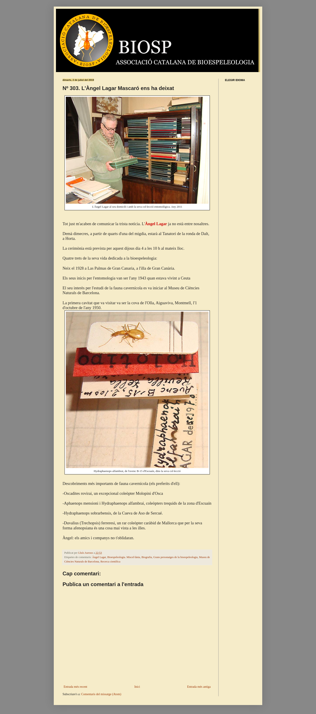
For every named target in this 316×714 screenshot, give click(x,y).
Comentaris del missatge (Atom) (101, 694)
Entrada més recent (75, 686)
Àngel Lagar (99, 557)
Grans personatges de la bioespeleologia (175, 557)
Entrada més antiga (199, 686)
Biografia (147, 557)
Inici (137, 686)
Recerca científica (110, 561)
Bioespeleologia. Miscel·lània (123, 557)
